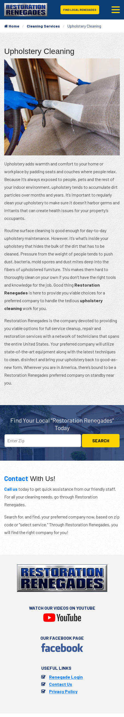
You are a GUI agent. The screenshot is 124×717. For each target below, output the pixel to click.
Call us (11, 489)
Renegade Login (66, 676)
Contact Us (60, 684)
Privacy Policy (63, 691)
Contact (16, 478)
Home (11, 26)
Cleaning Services (43, 26)
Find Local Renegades (79, 9)
